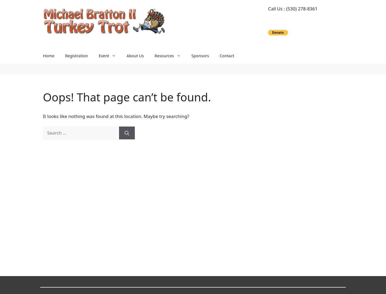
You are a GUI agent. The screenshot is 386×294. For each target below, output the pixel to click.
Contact (227, 55)
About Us (135, 55)
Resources (170, 56)
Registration (76, 55)
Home (48, 55)
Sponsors (200, 55)
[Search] (127, 133)
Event (110, 56)
